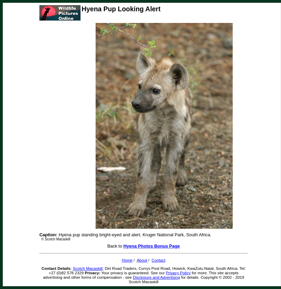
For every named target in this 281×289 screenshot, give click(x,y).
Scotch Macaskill (87, 268)
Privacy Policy (178, 273)
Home (127, 260)
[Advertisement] (66, 126)
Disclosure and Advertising (156, 277)
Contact (158, 260)
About (142, 260)
